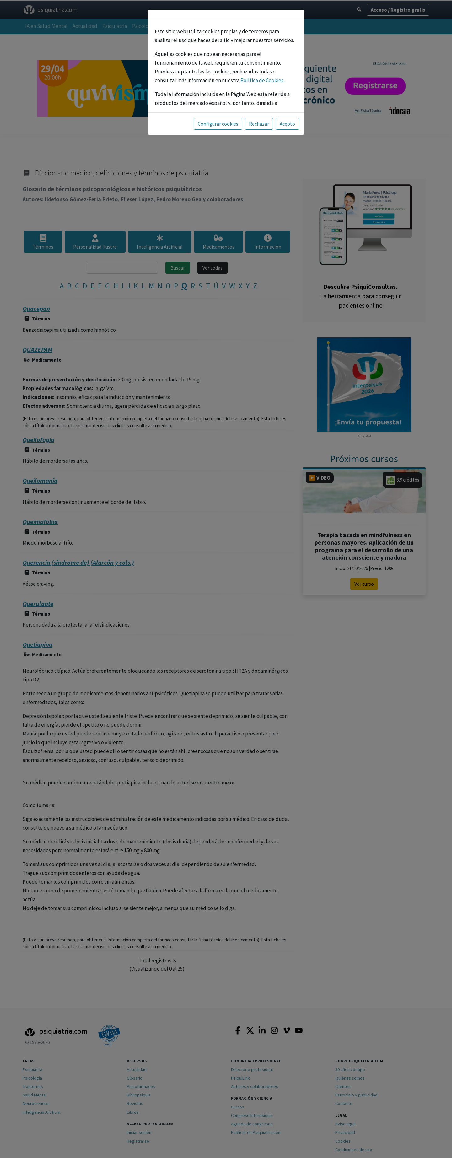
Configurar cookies (218, 124)
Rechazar (259, 124)
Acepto (287, 124)
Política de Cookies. (262, 80)
